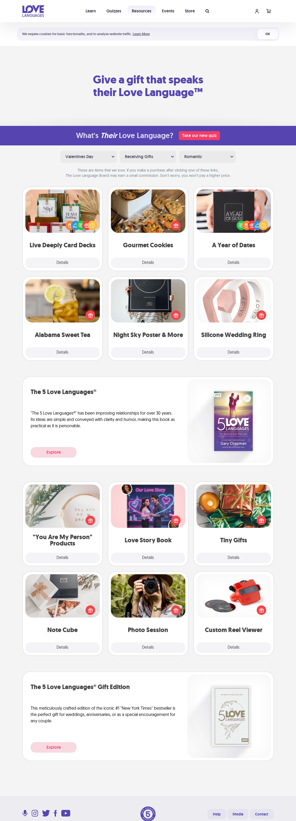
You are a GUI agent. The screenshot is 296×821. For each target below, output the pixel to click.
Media (238, 814)
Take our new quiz (199, 135)
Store (190, 11)
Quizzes (113, 11)
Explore (53, 452)
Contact (261, 814)
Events (168, 11)
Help (217, 814)
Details (62, 263)
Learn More (141, 34)
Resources (141, 11)
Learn (91, 11)
